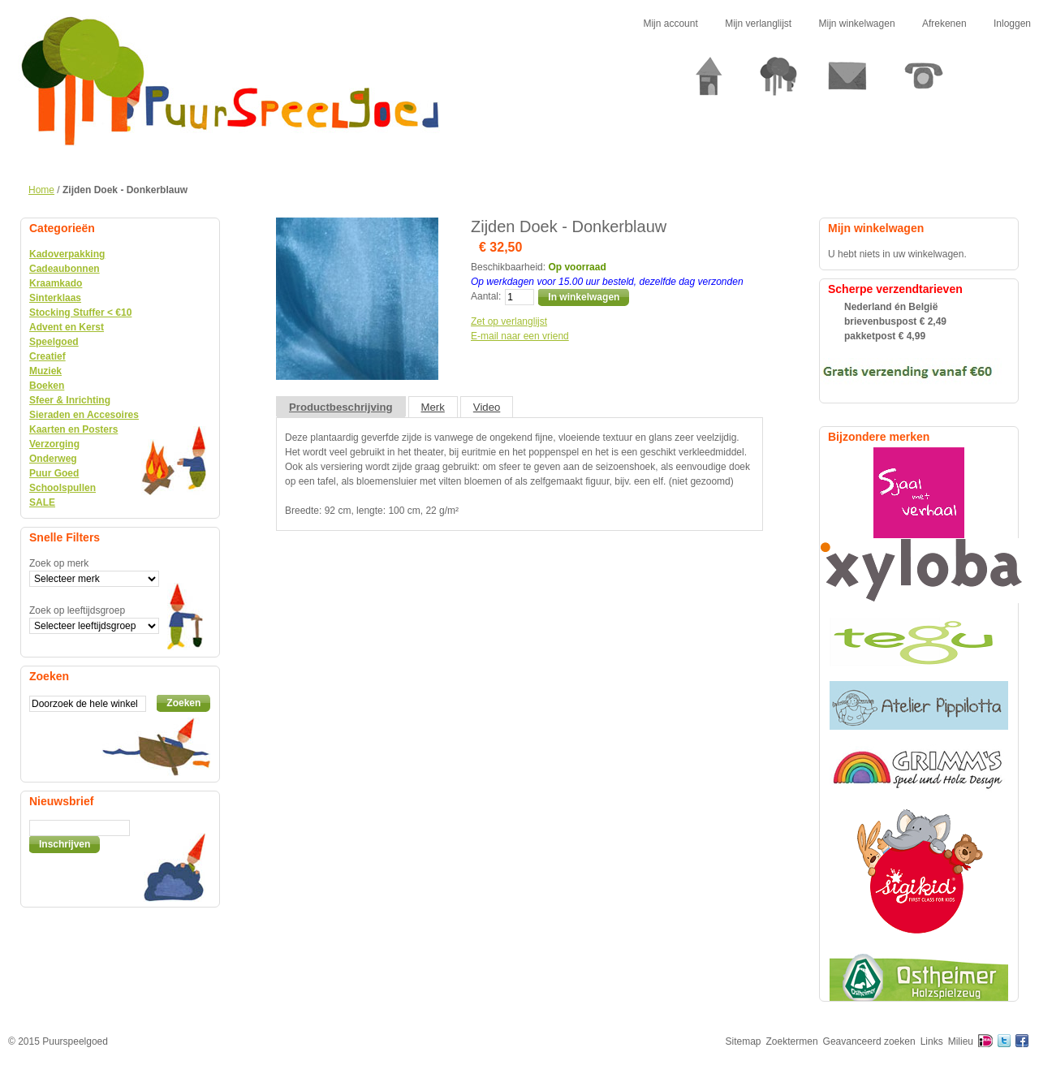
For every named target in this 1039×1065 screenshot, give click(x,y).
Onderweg (53, 458)
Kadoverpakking (67, 254)
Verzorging (54, 444)
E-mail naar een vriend (520, 336)
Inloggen (1012, 23)
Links (931, 1041)
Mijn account (670, 23)
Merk (433, 407)
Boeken (46, 385)
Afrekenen (944, 23)
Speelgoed (54, 341)
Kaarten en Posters (73, 429)
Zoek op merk (58, 563)
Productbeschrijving (341, 407)
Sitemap (743, 1041)
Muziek (45, 371)
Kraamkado (55, 283)
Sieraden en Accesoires (84, 414)
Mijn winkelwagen (857, 23)
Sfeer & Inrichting (69, 400)
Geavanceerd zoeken (869, 1041)
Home (41, 190)
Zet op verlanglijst (509, 321)
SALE (42, 502)
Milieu (960, 1041)
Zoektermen (792, 1041)
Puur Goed (54, 473)
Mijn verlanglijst (758, 23)
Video (487, 407)
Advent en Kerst (66, 327)
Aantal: (486, 296)
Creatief (47, 356)
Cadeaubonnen (64, 268)
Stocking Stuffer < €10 (80, 312)
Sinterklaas (55, 298)
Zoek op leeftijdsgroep (77, 610)
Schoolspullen (62, 488)
